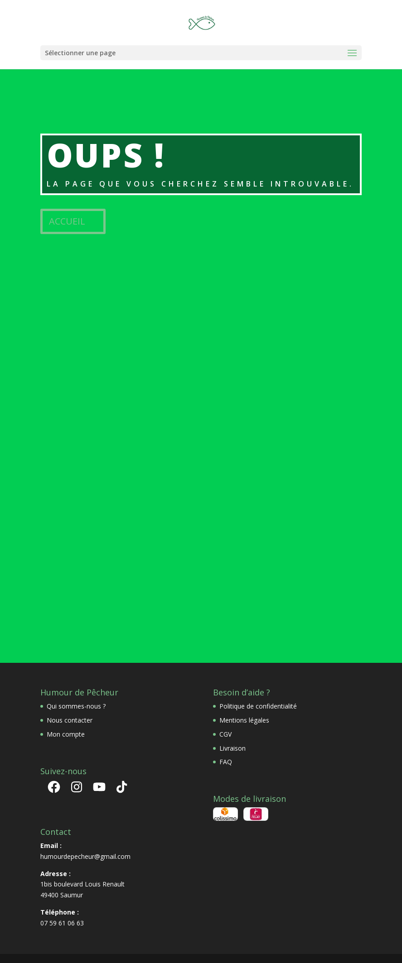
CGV (225, 734)
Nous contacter (69, 720)
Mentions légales (244, 720)
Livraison (232, 748)
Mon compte (66, 734)
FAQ (225, 761)
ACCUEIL (67, 221)
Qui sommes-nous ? (76, 706)
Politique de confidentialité (258, 706)
